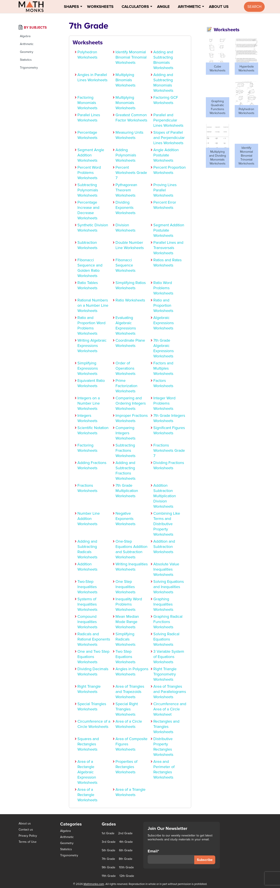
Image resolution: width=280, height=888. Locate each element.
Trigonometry (29, 67)
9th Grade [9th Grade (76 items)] (108, 867)
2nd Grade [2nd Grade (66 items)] (125, 833)
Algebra (25, 36)
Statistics (26, 60)
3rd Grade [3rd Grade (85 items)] (109, 842)
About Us (219, 6)
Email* (171, 856)
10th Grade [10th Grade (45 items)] (126, 867)
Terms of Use (28, 842)
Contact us (26, 829)
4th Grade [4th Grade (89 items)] (126, 842)
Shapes (71, 6)
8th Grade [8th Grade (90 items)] (125, 859)
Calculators (135, 6)
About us (25, 823)
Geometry (26, 52)
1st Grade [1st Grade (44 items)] (108, 833)
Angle (163, 6)
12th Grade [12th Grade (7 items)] (126, 876)
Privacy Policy (28, 836)
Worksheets (100, 6)
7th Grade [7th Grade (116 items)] (108, 859)
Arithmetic (189, 6)
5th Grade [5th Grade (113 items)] (108, 850)
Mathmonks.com (94, 884)
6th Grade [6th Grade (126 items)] (126, 850)
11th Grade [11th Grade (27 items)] (109, 876)
